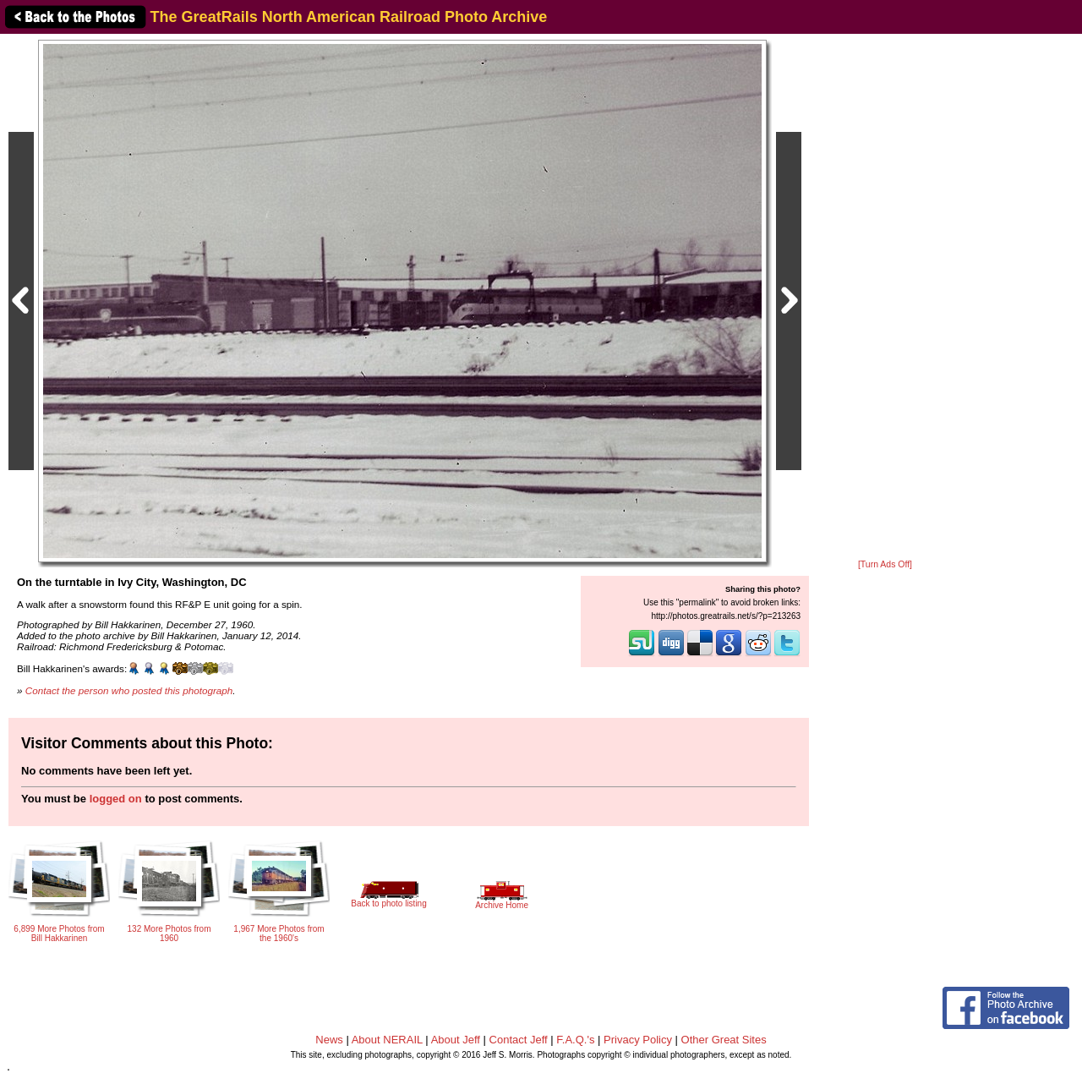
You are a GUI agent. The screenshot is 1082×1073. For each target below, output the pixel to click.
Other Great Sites (724, 1039)
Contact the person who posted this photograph (129, 690)
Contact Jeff (518, 1039)
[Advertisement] (885, 297)
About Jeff (455, 1039)
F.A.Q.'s (575, 1039)
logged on (116, 798)
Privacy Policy (638, 1039)
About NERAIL (387, 1039)
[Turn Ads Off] (885, 564)
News (329, 1039)
